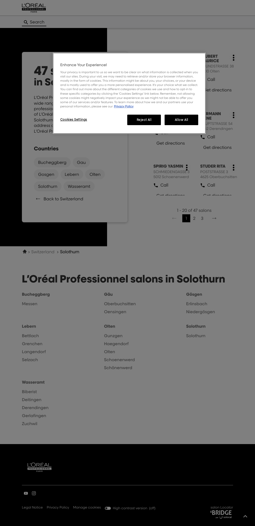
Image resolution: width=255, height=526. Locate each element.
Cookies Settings (73, 119)
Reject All (144, 120)
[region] (129, 93)
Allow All (181, 120)
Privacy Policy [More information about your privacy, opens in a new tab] (123, 106)
